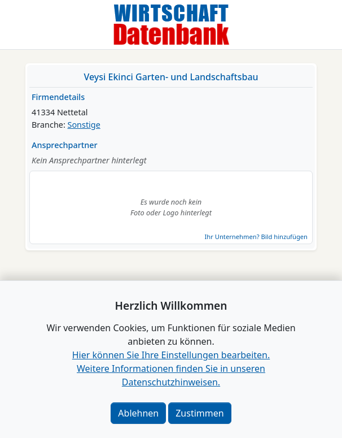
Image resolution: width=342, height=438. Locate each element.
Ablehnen (138, 413)
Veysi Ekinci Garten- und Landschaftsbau (171, 77)
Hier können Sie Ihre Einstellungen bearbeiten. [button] (171, 355)
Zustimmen (199, 413)
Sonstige (84, 124)
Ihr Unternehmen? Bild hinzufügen (256, 236)
